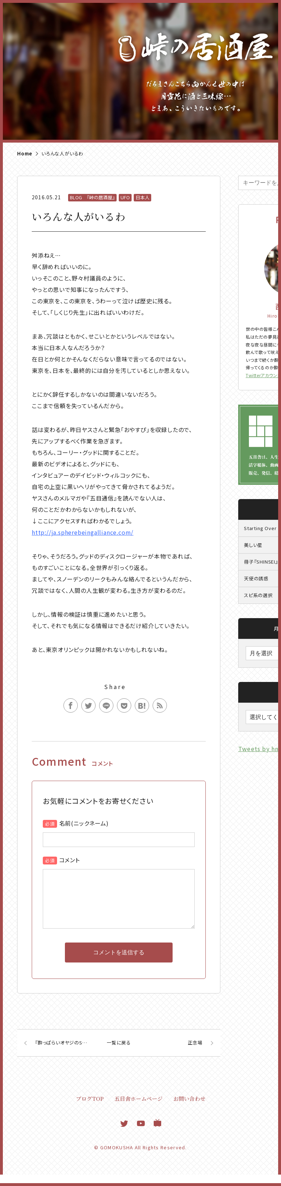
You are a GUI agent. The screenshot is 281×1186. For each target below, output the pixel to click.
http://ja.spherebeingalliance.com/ (82, 532)
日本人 (142, 197)
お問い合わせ (189, 1110)
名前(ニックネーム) (84, 823)
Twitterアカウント (263, 375)
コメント (69, 860)
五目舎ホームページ (138, 1110)
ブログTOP (90, 1110)
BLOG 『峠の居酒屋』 (92, 197)
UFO (125, 197)
